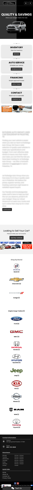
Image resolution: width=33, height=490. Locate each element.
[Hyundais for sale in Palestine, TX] (16, 358)
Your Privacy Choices (27, 485)
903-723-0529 (11, 447)
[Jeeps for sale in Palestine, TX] (16, 371)
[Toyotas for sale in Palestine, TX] (16, 423)
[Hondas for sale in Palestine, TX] (16, 345)
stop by (18, 203)
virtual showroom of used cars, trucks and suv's (16, 200)
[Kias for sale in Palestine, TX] (16, 384)
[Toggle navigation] (30, 3)
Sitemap (19, 485)
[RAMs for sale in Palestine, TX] (16, 410)
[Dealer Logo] (9, 3)
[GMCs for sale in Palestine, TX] (16, 332)
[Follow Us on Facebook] (15, 483)
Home (4, 472)
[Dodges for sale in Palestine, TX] (16, 294)
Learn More (7, 209)
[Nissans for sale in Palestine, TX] (16, 397)
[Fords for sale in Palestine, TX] (16, 319)
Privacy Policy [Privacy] (6, 478)
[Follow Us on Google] (18, 483)
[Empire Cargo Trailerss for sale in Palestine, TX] (16, 307)
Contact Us (5, 476)
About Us (5, 474)
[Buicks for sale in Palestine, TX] (16, 268)
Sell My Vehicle (16, 238)
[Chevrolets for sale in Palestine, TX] (16, 281)
